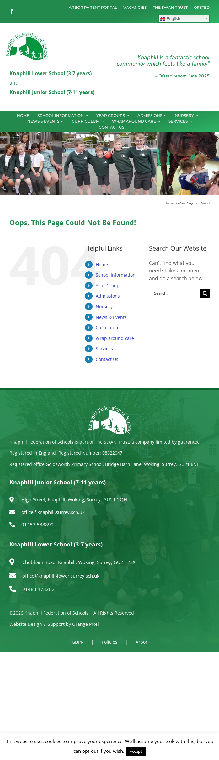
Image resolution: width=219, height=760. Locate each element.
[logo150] (26, 33)
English (170, 18)
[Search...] (174, 293)
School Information (116, 275)
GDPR (77, 642)
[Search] (205, 293)
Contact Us (107, 359)
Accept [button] (136, 751)
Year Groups (109, 285)
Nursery (104, 306)
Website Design (25, 624)
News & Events (111, 317)
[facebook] (11, 11)
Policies (109, 642)
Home (102, 264)
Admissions (108, 296)
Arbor (141, 642)
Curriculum (108, 327)
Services (104, 348)
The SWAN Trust (112, 442)
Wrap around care (115, 338)
